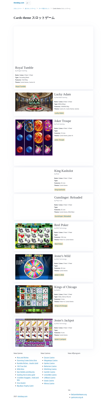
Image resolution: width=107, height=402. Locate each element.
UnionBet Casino (50, 375)
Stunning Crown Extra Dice (27, 360)
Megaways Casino (51, 360)
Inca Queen (21, 383)
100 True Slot (22, 366)
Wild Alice (20, 369)
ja (27, 3)
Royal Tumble (21, 86)
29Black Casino (49, 378)
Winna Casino (49, 383)
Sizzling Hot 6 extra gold (26, 375)
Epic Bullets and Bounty (26, 372)
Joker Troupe (59, 140)
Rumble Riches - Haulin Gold (27, 363)
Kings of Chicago (61, 306)
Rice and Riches (23, 357)
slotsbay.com (22, 396)
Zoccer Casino (49, 357)
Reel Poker (59, 244)
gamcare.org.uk (77, 397)
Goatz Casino (49, 380)
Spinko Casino (49, 363)
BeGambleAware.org (79, 394)
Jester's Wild (59, 275)
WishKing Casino (50, 369)
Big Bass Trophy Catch (25, 386)
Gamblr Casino (49, 372)
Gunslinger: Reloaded (63, 216)
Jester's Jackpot (60, 339)
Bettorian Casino (50, 366)
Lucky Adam (59, 113)
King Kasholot (60, 189)
